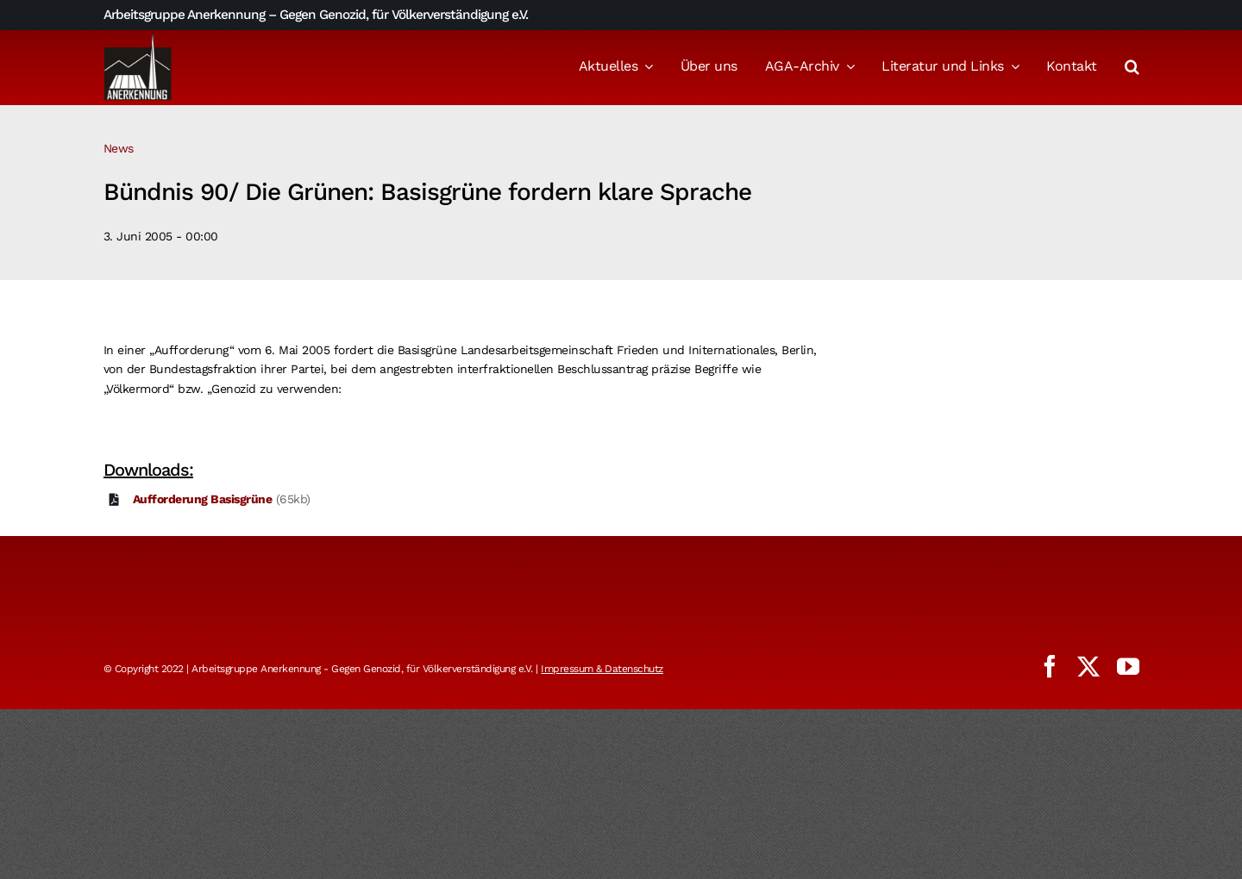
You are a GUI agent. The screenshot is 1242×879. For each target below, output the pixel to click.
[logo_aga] (138, 37)
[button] (1132, 68)
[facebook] (1049, 666)
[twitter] (1088, 666)
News (119, 148)
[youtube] (1128, 666)
